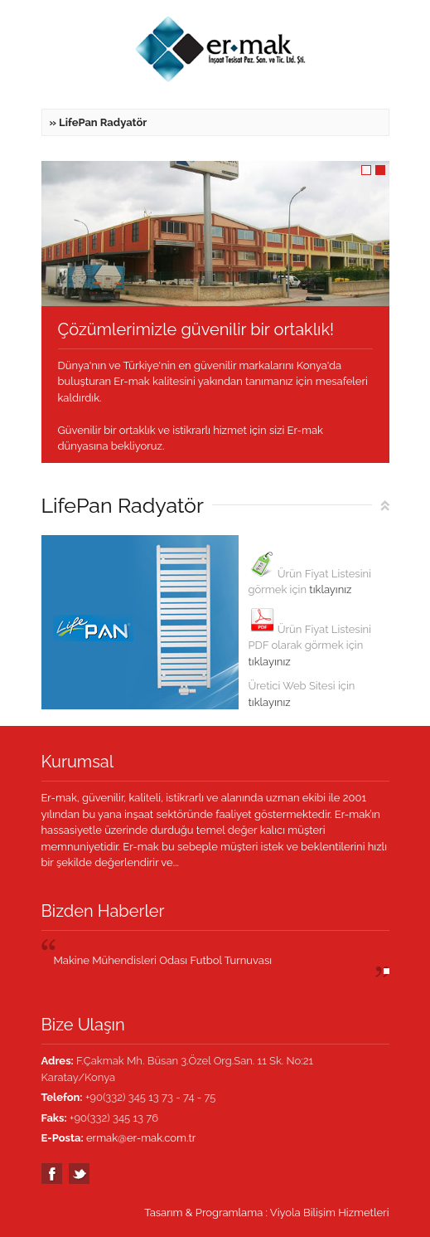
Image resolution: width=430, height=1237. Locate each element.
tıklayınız (330, 589)
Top (384, 505)
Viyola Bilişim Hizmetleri (329, 1212)
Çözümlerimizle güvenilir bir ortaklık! (196, 329)
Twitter (79, 1173)
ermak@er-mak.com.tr (141, 1138)
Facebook (51, 1173)
